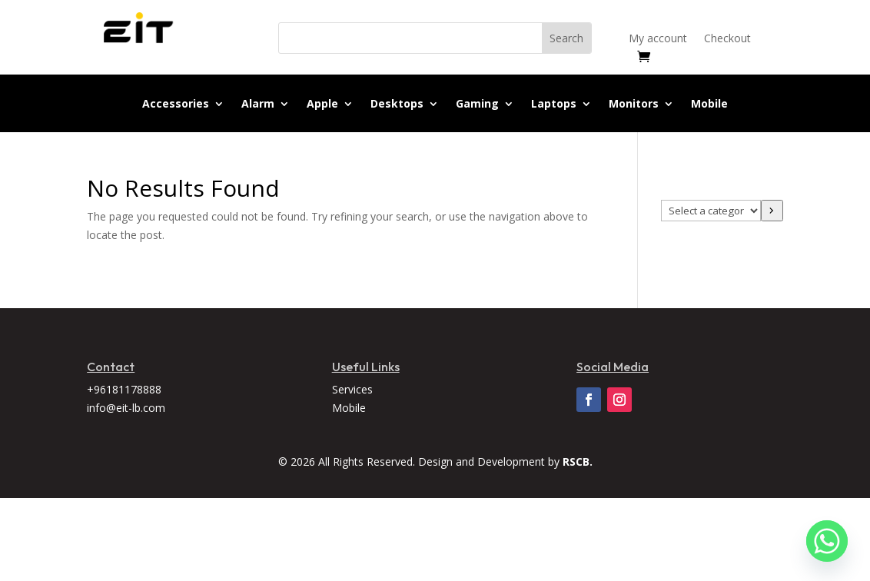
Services (352, 389)
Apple (322, 104)
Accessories (175, 104)
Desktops (396, 104)
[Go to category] (772, 210)
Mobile (709, 104)
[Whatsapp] (827, 541)
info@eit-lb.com (126, 407)
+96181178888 (124, 389)
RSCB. (578, 461)
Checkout (727, 39)
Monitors (634, 104)
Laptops (553, 104)
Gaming (477, 104)
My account (658, 39)
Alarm (257, 104)
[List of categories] (711, 210)
